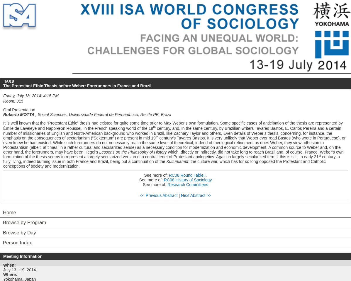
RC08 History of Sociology (188, 180)
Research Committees (187, 184)
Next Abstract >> (196, 195)
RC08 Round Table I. (188, 175)
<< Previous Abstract (158, 195)
